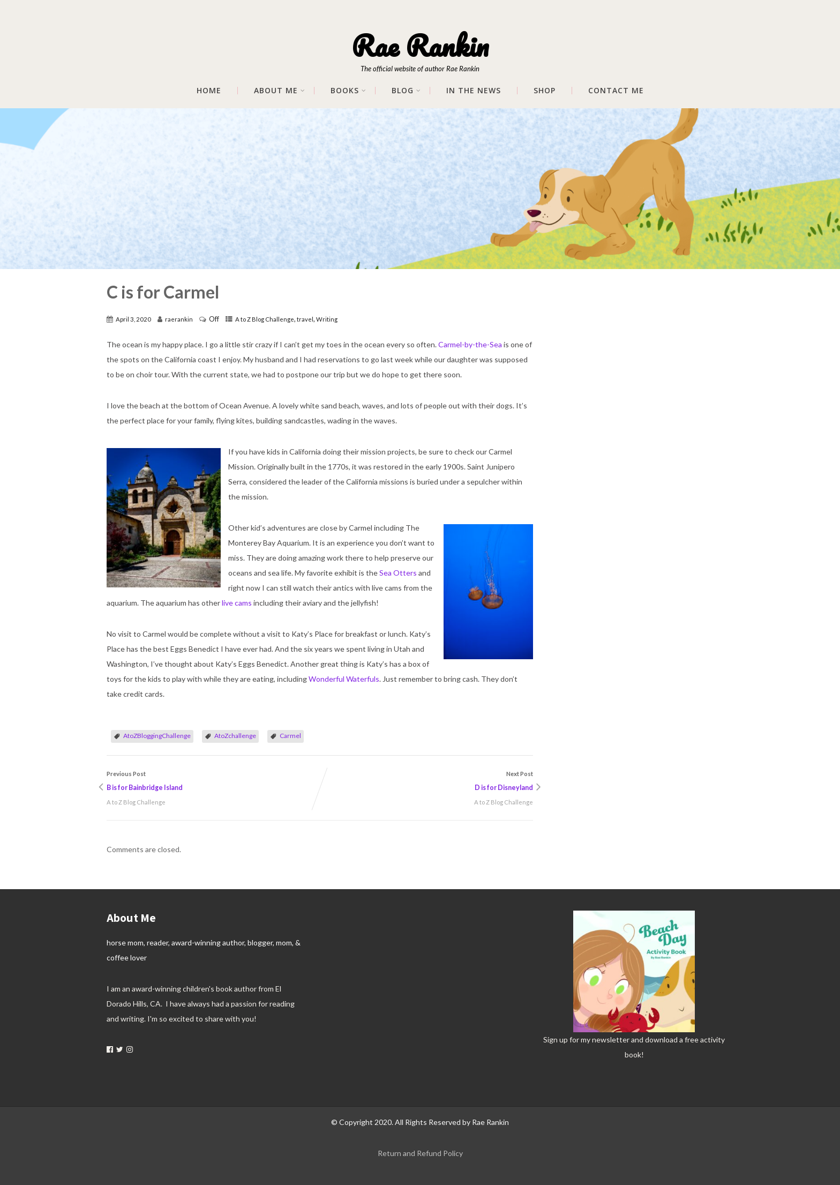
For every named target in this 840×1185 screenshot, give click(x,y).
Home (209, 90)
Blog (406, 90)
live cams (237, 602)
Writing (327, 319)
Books (348, 90)
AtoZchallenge (235, 736)
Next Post (426, 782)
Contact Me (616, 90)
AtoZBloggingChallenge (157, 736)
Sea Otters (398, 572)
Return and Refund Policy (420, 1153)
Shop (545, 90)
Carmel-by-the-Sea (470, 344)
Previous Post (213, 782)
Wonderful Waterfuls (344, 678)
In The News (473, 90)
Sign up (555, 1039)
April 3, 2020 (133, 319)
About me (279, 90)
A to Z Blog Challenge (264, 319)
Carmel (290, 736)
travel (305, 319)
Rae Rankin (420, 45)
